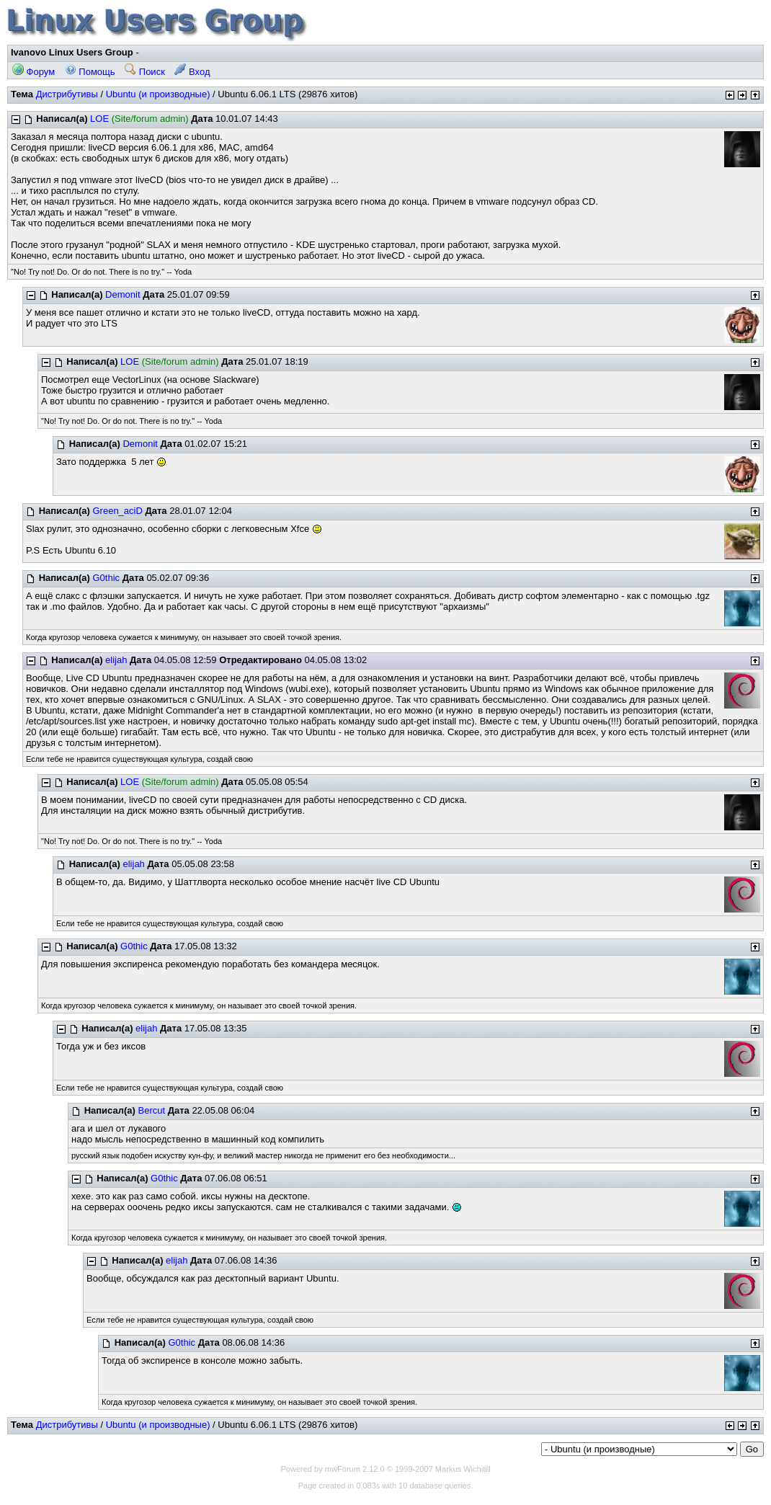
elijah (116, 659)
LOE (99, 118)
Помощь (90, 71)
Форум (33, 71)
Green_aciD (117, 510)
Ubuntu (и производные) (158, 94)
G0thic (106, 577)
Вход (192, 71)
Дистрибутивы (67, 94)
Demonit (122, 294)
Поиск (145, 71)
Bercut (151, 1110)
